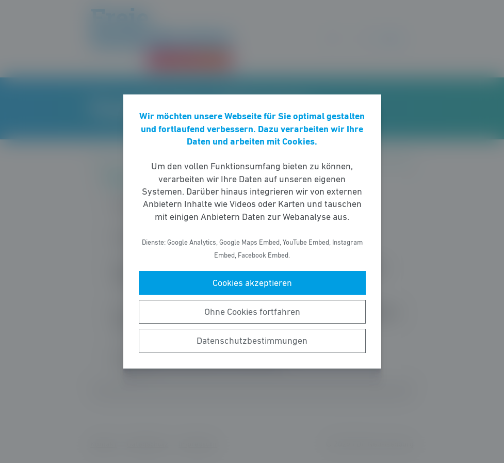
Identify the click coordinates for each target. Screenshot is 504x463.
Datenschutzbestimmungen (252, 340)
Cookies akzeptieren (252, 283)
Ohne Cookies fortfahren (252, 311)
